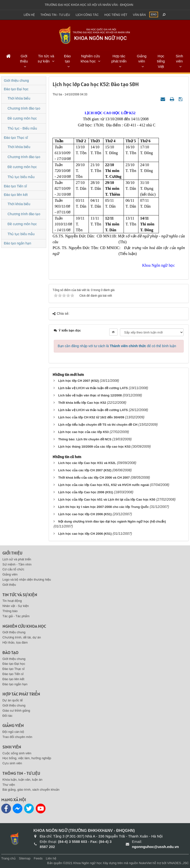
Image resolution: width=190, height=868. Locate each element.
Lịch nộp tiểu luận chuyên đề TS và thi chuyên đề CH (97, 424)
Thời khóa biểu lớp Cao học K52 (82, 402)
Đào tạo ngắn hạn (17, 243)
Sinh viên (179, 58)
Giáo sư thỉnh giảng (16, 710)
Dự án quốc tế (12, 700)
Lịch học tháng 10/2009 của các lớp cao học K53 (94, 446)
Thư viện (8, 785)
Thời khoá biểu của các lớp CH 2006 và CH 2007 (94, 477)
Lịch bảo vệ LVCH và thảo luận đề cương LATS (93, 388)
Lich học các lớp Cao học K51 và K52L (87, 463)
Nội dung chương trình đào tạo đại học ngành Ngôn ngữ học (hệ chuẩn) (112, 521)
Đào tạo (67, 58)
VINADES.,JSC (178, 863)
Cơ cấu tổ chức (13, 569)
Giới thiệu (24, 58)
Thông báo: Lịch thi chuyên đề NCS (84, 439)
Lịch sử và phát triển (16, 559)
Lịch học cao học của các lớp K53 (83, 432)
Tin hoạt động (12, 601)
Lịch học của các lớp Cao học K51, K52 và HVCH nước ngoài (103, 485)
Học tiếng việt (115, 15)
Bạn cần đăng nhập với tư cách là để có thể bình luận (117, 346)
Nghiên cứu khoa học (90, 58)
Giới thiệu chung (16, 80)
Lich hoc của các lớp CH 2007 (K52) (84, 470)
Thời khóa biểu (19, 98)
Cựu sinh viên (12, 763)
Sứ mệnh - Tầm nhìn (17, 564)
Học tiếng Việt (161, 61)
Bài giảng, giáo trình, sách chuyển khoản (30, 789)
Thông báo (10, 611)
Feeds (38, 858)
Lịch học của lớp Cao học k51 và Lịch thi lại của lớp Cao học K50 (106, 499)
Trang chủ (8, 858)
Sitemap (24, 858)
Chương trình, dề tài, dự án (21, 637)
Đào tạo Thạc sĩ (16, 138)
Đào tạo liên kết (16, 195)
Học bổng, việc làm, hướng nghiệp (26, 758)
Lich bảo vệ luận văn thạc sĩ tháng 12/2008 (90, 395)
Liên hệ (29, 15)
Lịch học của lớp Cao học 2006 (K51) (85, 492)
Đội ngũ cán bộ (13, 732)
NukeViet (145, 863)
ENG (154, 14)
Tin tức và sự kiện (46, 58)
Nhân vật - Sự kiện (15, 606)
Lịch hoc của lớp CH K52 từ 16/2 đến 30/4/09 (91, 417)
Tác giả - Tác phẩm (15, 616)
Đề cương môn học (22, 118)
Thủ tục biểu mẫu (21, 177)
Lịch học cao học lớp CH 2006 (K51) (85, 514)
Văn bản (139, 15)
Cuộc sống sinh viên (16, 753)
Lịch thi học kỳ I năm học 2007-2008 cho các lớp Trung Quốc (103, 507)
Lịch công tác (87, 15)
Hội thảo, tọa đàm (15, 642)
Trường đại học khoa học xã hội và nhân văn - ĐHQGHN (89, 5)
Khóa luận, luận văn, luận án (22, 779)
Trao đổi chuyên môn (17, 737)
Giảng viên (141, 58)
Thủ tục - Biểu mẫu (22, 128)
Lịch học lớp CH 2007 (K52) (78, 381)
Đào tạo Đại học (16, 89)
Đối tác (7, 715)
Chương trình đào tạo (24, 108)
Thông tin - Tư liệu (55, 15)
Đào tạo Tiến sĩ (15, 186)
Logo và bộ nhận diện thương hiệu (26, 579)
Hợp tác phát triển (119, 58)
